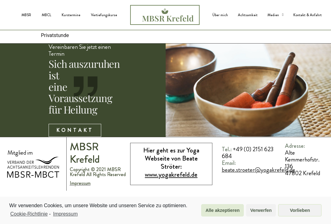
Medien (275, 15)
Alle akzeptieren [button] (223, 210)
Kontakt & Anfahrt (307, 14)
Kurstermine (71, 14)
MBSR (26, 14)
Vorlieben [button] (300, 210)
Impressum (80, 195)
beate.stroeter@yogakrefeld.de (258, 182)
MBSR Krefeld (168, 18)
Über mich (220, 14)
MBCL (46, 14)
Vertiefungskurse (104, 14)
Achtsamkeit (248, 14)
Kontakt (74, 142)
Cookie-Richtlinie (29, 214)
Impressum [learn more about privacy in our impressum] (65, 214)
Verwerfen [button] (261, 210)
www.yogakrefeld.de (171, 187)
